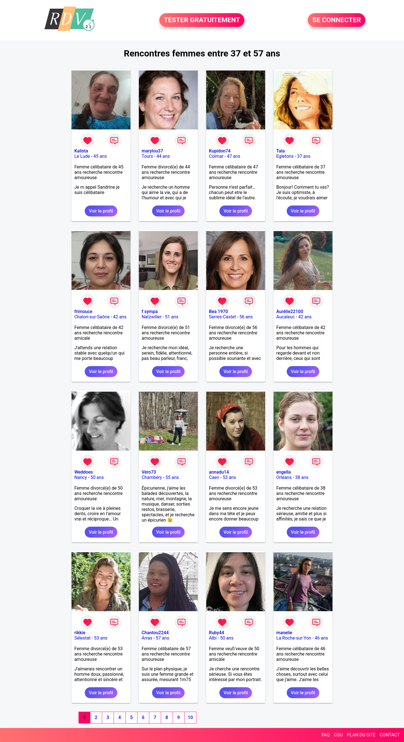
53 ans (229, 477)
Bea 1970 (218, 311)
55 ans (172, 477)
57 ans (162, 638)
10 (190, 717)
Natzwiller (152, 316)
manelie (284, 632)
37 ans (304, 156)
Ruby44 (216, 632)
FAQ (326, 735)
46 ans (321, 638)
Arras (147, 638)
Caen (214, 477)
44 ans (163, 156)
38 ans (302, 477)
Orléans (284, 477)
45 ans (100, 156)
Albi (213, 638)
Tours (147, 156)
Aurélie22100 (289, 311)
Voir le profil (101, 211)
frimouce (83, 311)
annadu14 (219, 472)
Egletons (285, 156)
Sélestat (82, 638)
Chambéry (152, 477)
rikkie (79, 632)
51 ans (171, 316)
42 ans (120, 316)
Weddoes (83, 472)
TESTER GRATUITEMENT (202, 20)
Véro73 (149, 472)
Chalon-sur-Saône (92, 316)
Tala (280, 151)
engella (283, 472)
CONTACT (390, 735)
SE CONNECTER (336, 20)
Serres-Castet (222, 316)
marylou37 (152, 151)
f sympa (150, 311)
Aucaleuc (285, 316)
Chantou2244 (155, 632)
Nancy (80, 477)
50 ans (97, 477)
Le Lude (82, 156)
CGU (338, 735)
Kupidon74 (220, 151)
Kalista (81, 151)
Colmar (216, 156)
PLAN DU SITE (361, 735)
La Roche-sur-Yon (293, 638)
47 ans (233, 156)
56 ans (246, 316)
